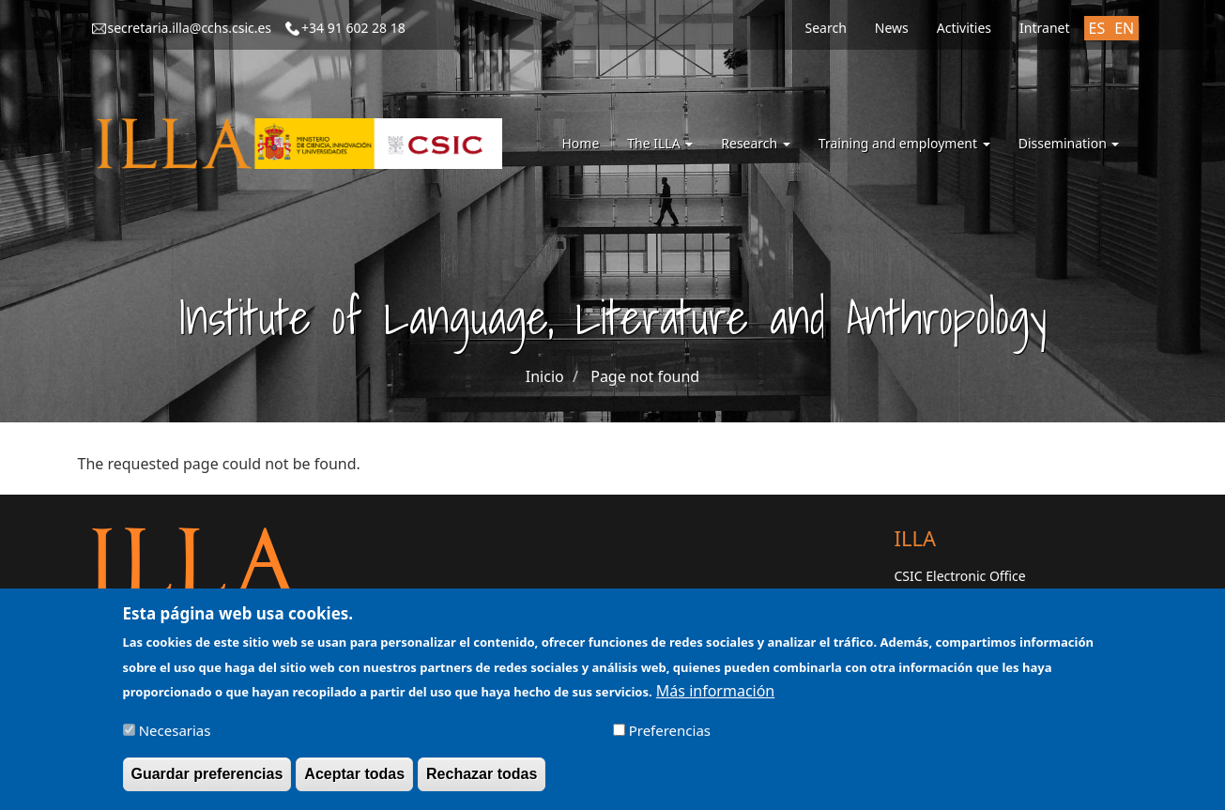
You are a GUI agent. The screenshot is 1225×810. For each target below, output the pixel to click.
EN (1124, 28)
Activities (964, 28)
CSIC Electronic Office (960, 576)
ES (1097, 28)
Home (580, 143)
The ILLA (660, 143)
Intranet (1044, 28)
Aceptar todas (354, 779)
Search (825, 28)
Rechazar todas (481, 779)
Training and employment (904, 143)
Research (755, 143)
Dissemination (1069, 143)
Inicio (545, 376)
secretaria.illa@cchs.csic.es (190, 28)
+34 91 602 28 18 (353, 28)
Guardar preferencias (207, 779)
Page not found (644, 376)
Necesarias (175, 735)
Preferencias (670, 735)
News (892, 28)
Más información (715, 696)
